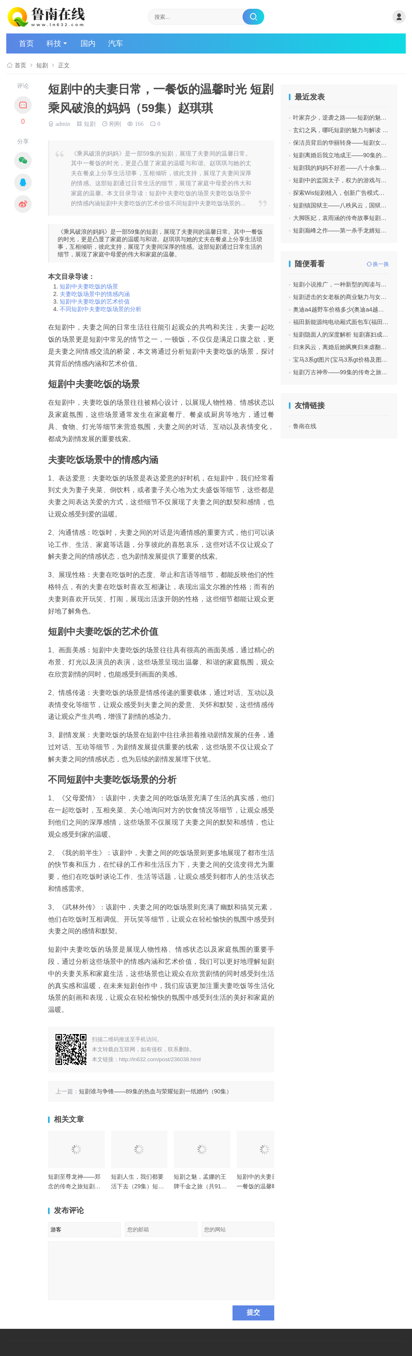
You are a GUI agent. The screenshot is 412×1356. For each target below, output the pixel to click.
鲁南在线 (304, 426)
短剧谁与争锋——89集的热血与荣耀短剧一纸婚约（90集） (155, 1091)
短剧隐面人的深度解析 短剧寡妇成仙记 (343, 334)
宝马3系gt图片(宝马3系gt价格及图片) (341, 359)
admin (63, 123)
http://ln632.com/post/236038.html (160, 1059)
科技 (53, 43)
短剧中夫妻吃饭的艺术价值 (95, 301)
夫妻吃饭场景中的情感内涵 (95, 294)
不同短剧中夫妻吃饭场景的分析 (101, 309)
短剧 (42, 65)
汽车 (115, 43)
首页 (26, 43)
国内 (88, 43)
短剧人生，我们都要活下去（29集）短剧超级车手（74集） (137, 1186)
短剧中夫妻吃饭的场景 (89, 286)
